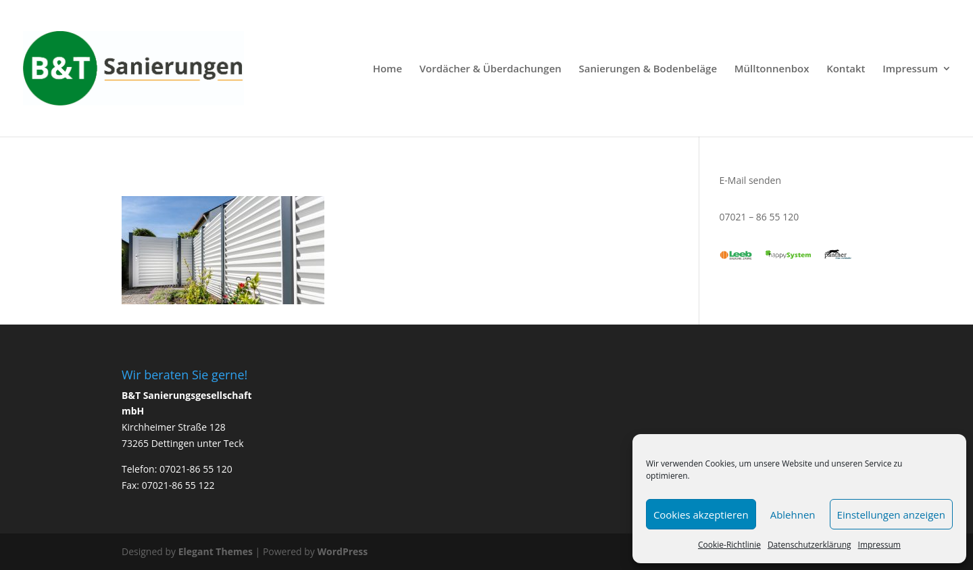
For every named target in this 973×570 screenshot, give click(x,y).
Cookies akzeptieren (701, 514)
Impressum (879, 544)
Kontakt (845, 69)
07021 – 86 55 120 (759, 216)
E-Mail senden (751, 180)
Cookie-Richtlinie (729, 544)
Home (387, 69)
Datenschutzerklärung (809, 544)
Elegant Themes (215, 551)
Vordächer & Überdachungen (491, 69)
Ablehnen (793, 514)
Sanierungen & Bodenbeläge (647, 69)
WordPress (342, 551)
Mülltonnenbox (771, 69)
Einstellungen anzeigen (891, 514)
